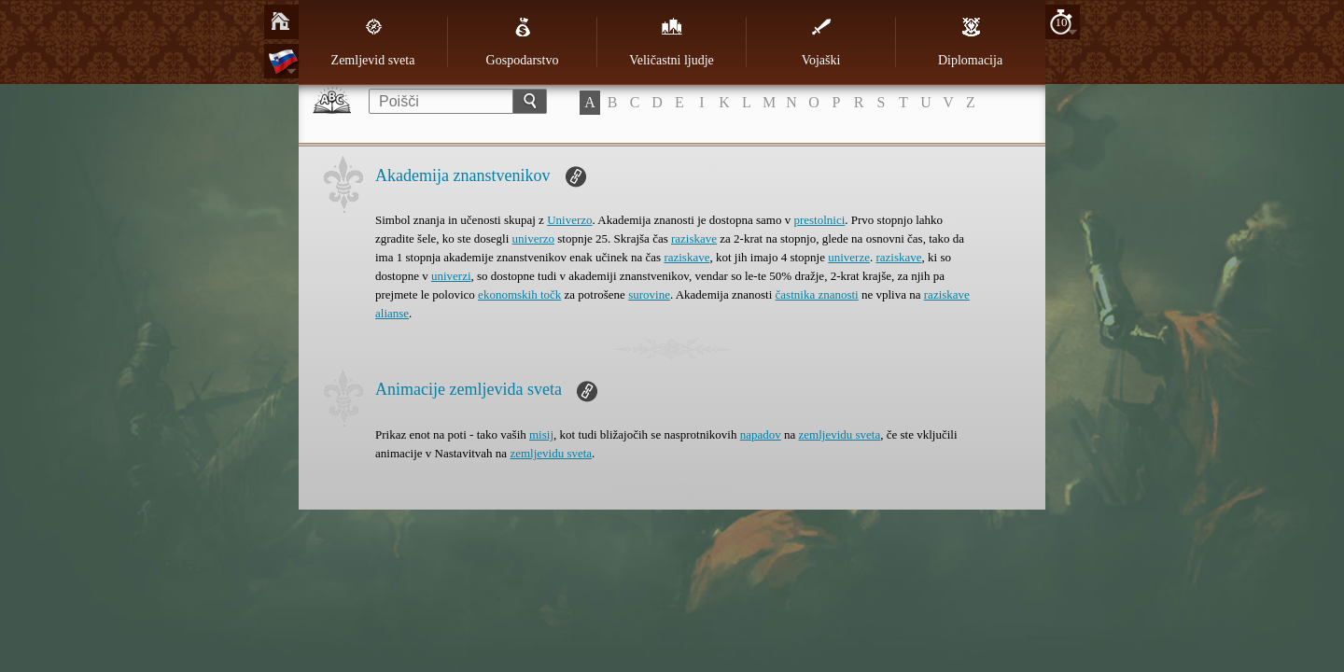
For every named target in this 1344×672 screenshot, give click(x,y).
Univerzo (569, 220)
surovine (649, 294)
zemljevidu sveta (840, 434)
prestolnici (819, 220)
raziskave (694, 238)
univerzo (533, 238)
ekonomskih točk (519, 294)
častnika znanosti (817, 294)
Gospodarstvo (522, 42)
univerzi (451, 276)
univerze (849, 257)
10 (1062, 22)
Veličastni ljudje (671, 42)
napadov (760, 434)
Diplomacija (970, 42)
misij (541, 434)
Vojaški (821, 42)
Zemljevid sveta (373, 42)
